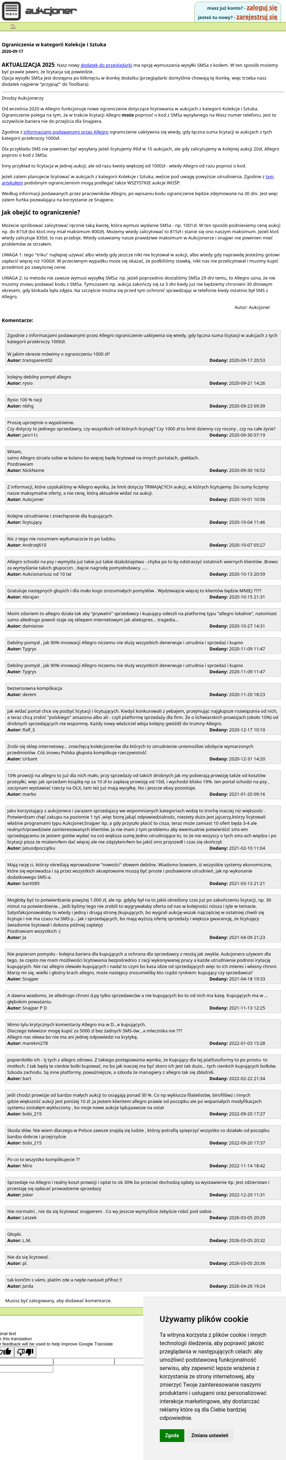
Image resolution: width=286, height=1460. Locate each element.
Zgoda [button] (172, 1435)
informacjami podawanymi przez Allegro (66, 132)
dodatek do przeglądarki (106, 65)
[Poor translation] (25, 1352)
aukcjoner (51, 11)
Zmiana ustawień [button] (209, 1435)
